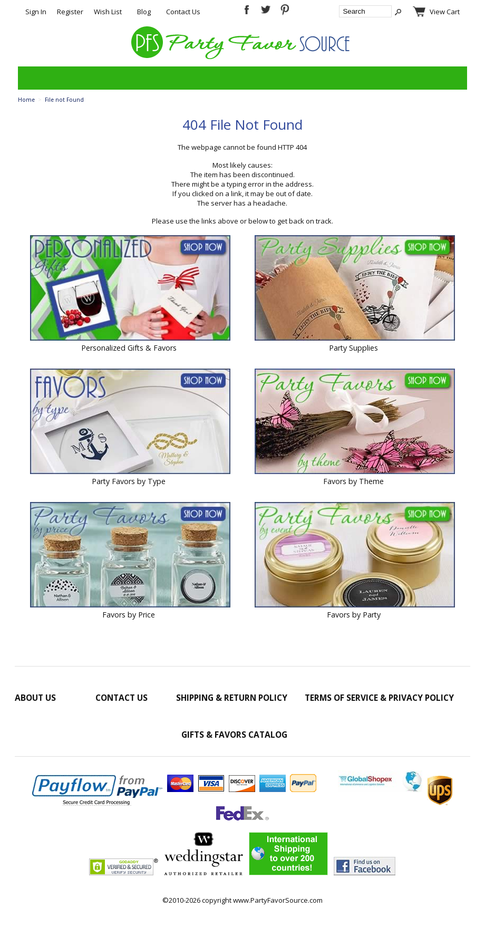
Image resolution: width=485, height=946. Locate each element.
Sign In (35, 11)
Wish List (108, 11)
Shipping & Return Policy (231, 697)
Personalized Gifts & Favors (129, 348)
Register (70, 11)
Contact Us (183, 11)
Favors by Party (354, 615)
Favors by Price (128, 615)
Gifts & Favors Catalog (234, 734)
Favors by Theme (353, 481)
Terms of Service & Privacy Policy (379, 697)
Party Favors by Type (129, 481)
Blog (144, 11)
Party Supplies (353, 348)
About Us (35, 697)
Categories (31, 78)
